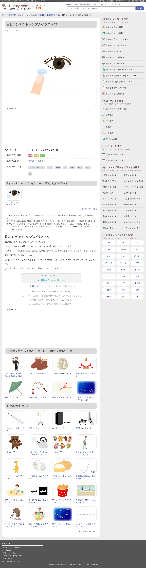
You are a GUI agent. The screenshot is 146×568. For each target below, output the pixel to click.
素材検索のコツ (121, 1)
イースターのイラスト (111, 199)
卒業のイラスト (108, 193)
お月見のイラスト (131, 216)
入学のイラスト (130, 193)
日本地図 (109, 115)
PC (137, 249)
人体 (35, 15)
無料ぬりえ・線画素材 (115, 63)
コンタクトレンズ (25, 15)
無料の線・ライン (113, 51)
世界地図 (109, 133)
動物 (109, 270)
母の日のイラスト (109, 204)
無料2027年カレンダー (115, 160)
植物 (137, 290)
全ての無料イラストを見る (135, 1)
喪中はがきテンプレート (116, 88)
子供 (137, 276)
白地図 (96, 4)
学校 (109, 283)
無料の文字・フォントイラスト (119, 69)
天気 (109, 276)
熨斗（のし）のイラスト (61, 397)
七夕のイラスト (130, 210)
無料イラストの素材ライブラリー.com (72, 564)
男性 (123, 297)
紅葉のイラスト (108, 228)
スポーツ (123, 263)
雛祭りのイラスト (109, 187)
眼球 (51, 15)
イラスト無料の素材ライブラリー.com (24, 215)
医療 (39, 15)
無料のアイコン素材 (114, 33)
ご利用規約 (30, 286)
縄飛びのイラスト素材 (37, 397)
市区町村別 (110, 121)
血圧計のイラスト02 (84, 428)
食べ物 (123, 249)
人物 (137, 263)
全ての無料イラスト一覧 (11, 561)
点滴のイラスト (35, 428)
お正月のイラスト (109, 175)
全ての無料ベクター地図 (116, 109)
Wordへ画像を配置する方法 (12, 556)
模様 (109, 297)
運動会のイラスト (109, 222)
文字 (123, 283)
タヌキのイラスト (12, 452)
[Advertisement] (51, 37)
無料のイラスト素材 (36, 161)
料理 (109, 290)
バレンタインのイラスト (134, 181)
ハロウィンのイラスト (133, 222)
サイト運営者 (7, 558)
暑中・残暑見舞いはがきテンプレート (122, 75)
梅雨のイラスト (130, 204)
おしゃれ (108, 256)
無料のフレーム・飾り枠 (116, 45)
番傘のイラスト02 (12, 397)
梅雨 (102, 4)
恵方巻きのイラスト (110, 181)
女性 (123, 276)
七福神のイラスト (59, 452)
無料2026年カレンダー (115, 154)
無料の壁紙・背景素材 (115, 57)
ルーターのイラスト (60, 428)
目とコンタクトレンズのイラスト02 (51, 275)
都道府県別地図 (86, 4)
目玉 (46, 15)
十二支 (137, 270)
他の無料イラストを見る (89, 209)
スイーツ (108, 263)
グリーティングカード (115, 94)
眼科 (55, 15)
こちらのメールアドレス (61, 300)
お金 (123, 256)
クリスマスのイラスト (133, 228)
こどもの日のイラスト (133, 199)
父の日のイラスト (109, 210)
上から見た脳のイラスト (61, 373)
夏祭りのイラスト (109, 216)
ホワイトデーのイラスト (134, 187)
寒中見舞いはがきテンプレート (119, 82)
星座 (123, 290)
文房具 (137, 283)
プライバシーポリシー (10, 553)
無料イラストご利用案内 (106, 1)
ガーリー (137, 256)
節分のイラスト (130, 175)
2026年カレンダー (73, 4)
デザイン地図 (111, 139)
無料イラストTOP (9, 15)
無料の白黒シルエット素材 (117, 39)
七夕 (114, 4)
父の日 (108, 4)
